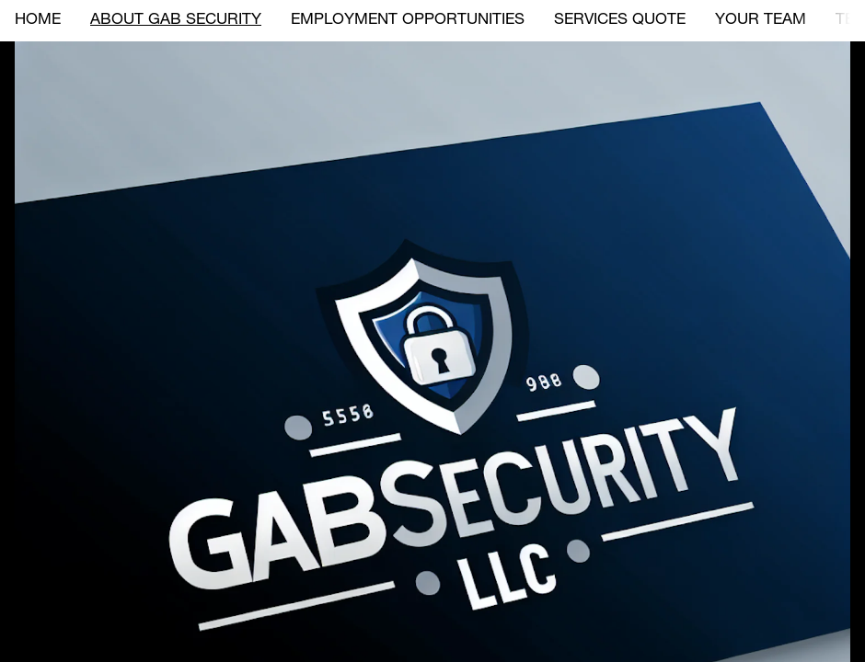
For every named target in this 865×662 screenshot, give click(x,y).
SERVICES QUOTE (620, 21)
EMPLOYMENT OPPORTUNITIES (408, 21)
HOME (38, 21)
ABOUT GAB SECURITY (175, 21)
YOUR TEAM (760, 21)
